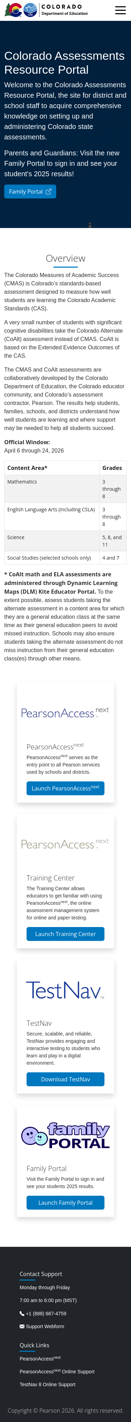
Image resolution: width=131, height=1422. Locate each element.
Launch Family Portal (65, 1202)
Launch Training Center (65, 934)
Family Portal (30, 191)
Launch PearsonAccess (66, 788)
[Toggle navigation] (122, 11)
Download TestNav (65, 1079)
